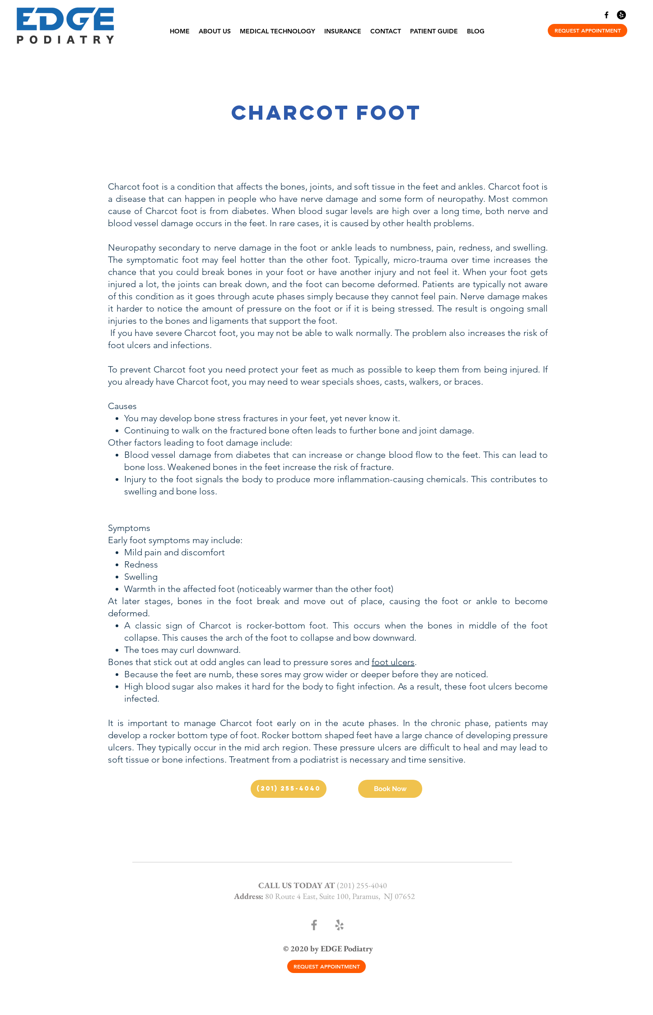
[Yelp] (621, 14)
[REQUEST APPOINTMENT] (587, 30)
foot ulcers (393, 661)
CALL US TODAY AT (297, 885)
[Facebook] (606, 14)
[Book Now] (390, 789)
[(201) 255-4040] (288, 789)
